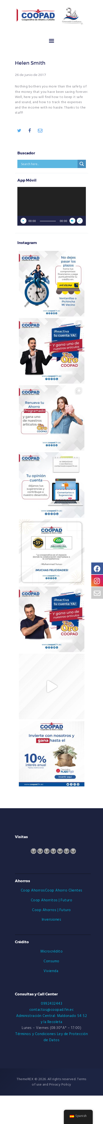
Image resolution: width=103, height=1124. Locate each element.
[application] (51, 206)
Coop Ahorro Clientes (63, 890)
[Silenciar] (72, 221)
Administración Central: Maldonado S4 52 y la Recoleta (51, 1019)
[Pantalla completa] (80, 221)
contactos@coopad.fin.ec (51, 1010)
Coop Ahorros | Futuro (51, 910)
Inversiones (51, 920)
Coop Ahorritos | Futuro (51, 900)
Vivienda (51, 971)
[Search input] (48, 164)
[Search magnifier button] (82, 164)
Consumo (51, 961)
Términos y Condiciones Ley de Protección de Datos (51, 1037)
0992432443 (51, 1004)
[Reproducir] (23, 221)
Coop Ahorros (33, 890)
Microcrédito (51, 951)
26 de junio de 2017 (30, 75)
